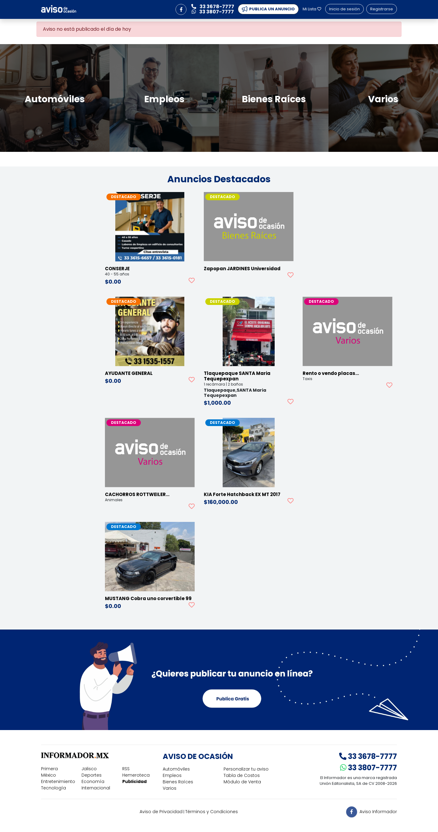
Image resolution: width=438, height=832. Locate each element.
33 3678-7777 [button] (212, 6)
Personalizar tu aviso (246, 769)
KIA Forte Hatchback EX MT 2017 (242, 494)
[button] (181, 9)
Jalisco (89, 769)
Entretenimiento (58, 781)
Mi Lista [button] (312, 9)
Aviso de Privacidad (161, 812)
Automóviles (176, 769)
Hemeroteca (136, 775)
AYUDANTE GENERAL (129, 373)
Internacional (96, 788)
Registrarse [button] (381, 9)
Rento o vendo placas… (331, 373)
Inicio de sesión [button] (344, 9)
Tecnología (53, 788)
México (48, 775)
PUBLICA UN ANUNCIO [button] (268, 9)
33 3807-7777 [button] (213, 11)
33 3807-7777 (368, 768)
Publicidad (134, 781)
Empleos (172, 775)
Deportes (92, 775)
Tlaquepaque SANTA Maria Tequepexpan (237, 376)
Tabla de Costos (242, 775)
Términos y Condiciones (211, 812)
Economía (93, 781)
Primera (49, 769)
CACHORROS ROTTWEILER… (137, 494)
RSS (126, 769)
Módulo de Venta (242, 782)
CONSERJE (117, 268)
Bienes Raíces (178, 782)
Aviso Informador (378, 811)
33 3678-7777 (368, 756)
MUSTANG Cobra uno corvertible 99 (148, 598)
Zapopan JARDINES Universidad (242, 268)
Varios (169, 788)
